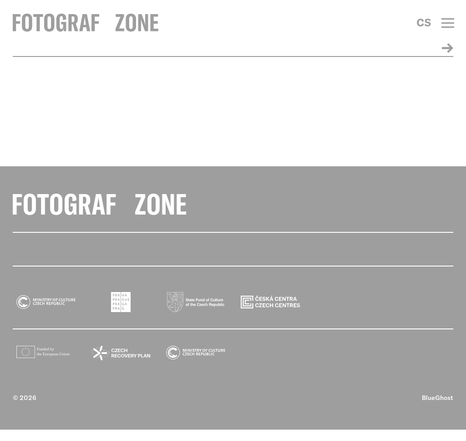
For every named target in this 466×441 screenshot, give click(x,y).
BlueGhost (437, 409)
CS (423, 22)
